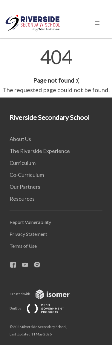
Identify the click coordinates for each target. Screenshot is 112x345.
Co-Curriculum (27, 174)
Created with (44, 294)
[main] (56, 71)
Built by (41, 308)
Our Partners (25, 186)
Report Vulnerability (30, 222)
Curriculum (23, 163)
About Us (20, 139)
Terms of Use (23, 246)
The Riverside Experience (40, 151)
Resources (22, 198)
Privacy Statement (28, 234)
